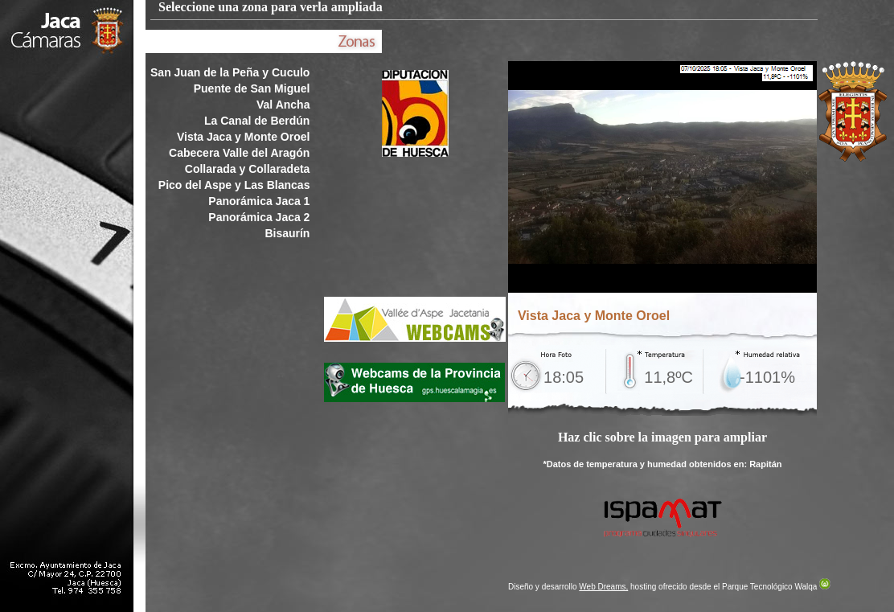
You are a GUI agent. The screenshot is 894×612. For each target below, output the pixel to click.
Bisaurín (287, 233)
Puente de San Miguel (252, 88)
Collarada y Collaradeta (247, 168)
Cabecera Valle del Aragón (239, 152)
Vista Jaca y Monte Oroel (243, 136)
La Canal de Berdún (257, 120)
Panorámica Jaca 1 (259, 201)
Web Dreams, (603, 586)
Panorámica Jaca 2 (259, 217)
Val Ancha (283, 104)
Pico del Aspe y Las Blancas (234, 185)
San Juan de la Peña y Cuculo (230, 72)
